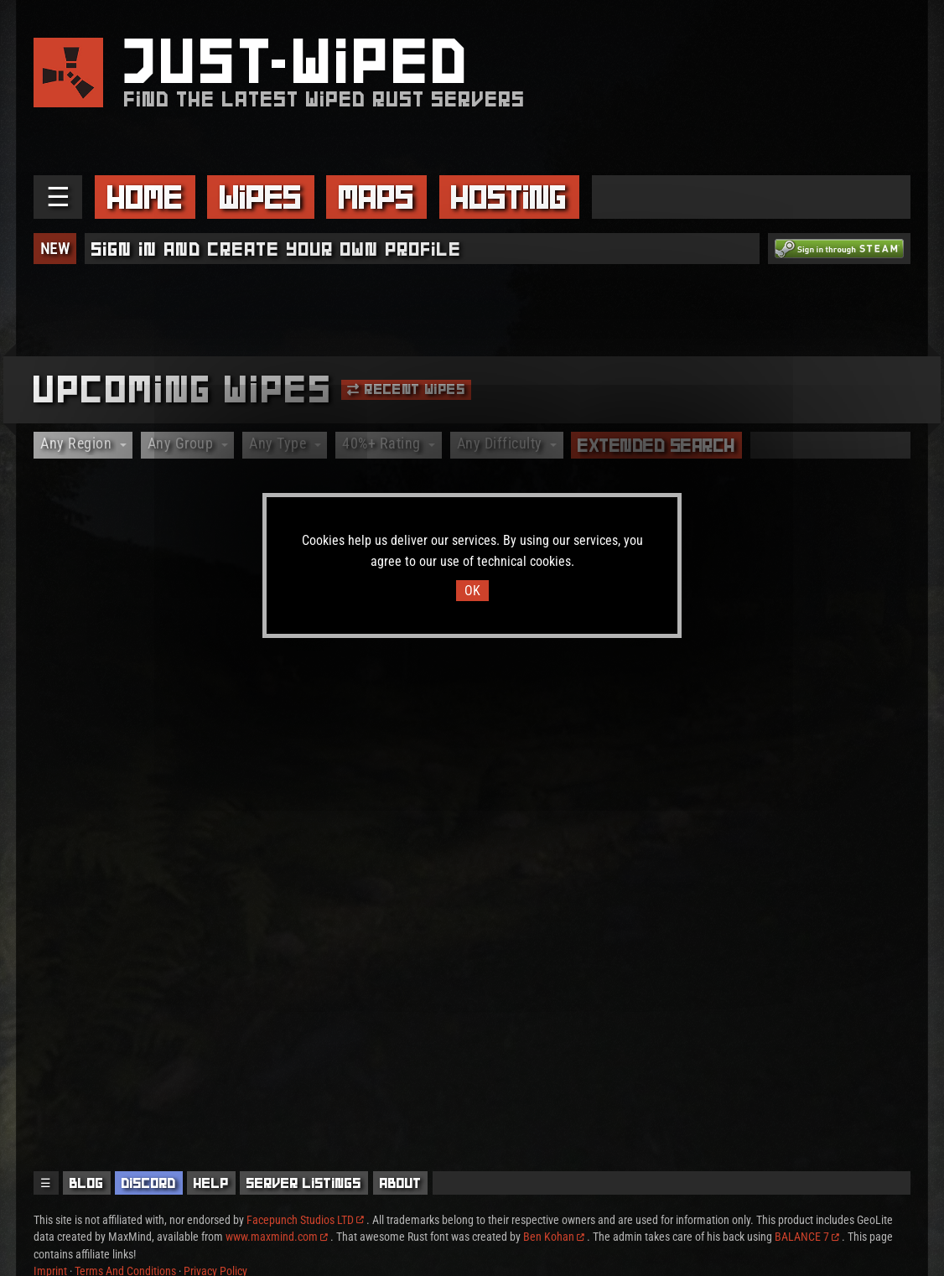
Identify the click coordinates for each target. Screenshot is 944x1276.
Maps (376, 197)
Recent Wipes (406, 389)
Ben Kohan (553, 1236)
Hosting (509, 197)
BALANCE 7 (807, 1236)
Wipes (261, 197)
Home (145, 197)
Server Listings (303, 1183)
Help (211, 1183)
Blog (87, 1183)
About (401, 1183)
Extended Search (656, 445)
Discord (149, 1183)
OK (472, 591)
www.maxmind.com (277, 1236)
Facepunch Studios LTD (305, 1220)
